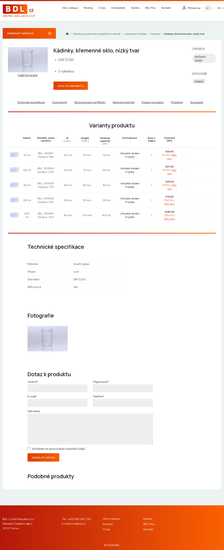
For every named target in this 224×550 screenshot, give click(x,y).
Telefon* (98, 396)
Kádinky (155, 33)
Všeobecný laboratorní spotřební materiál (96, 33)
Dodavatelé (118, 7)
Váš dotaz (34, 411)
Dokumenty (59, 102)
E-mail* (32, 396)
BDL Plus (150, 7)
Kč (207, 8)
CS (219, 8)
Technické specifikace (31, 102)
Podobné (177, 102)
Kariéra (135, 7)
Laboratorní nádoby (135, 33)
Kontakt (166, 7)
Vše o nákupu (70, 7)
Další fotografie (28, 75)
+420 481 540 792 (79, 519)
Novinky (88, 7)
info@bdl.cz (78, 524)
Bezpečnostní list (124, 102)
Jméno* (33, 382)
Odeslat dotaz (43, 457)
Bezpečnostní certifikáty (90, 102)
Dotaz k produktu (153, 102)
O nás (102, 7)
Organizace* (101, 382)
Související (196, 102)
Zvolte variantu (71, 86)
